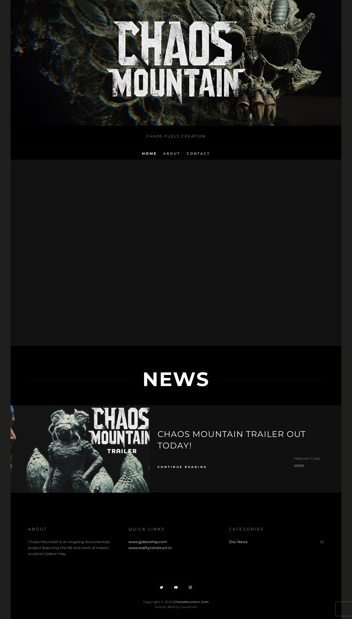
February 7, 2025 (307, 458)
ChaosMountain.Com (191, 602)
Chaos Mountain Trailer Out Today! (232, 439)
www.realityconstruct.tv (150, 548)
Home (149, 153)
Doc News (238, 542)
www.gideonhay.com (147, 542)
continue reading (182, 467)
